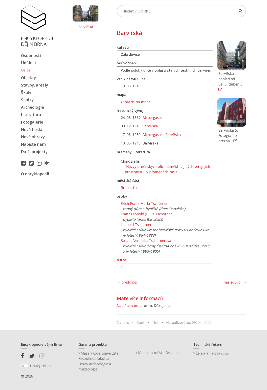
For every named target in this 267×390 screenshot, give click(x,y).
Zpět (141, 322)
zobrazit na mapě (136, 101)
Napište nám (33, 144)
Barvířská (85, 27)
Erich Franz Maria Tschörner (144, 203)
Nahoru (123, 322)
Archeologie (32, 107)
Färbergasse (152, 117)
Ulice (25, 70)
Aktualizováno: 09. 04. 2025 (189, 322)
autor (121, 259)
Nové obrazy (33, 136)
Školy (26, 92)
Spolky (27, 99)
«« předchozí (127, 282)
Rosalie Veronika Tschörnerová (146, 240)
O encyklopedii (35, 173)
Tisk (155, 322)
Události (29, 62)
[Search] (181, 11)
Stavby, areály (34, 85)
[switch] (24, 366)
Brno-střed (130, 187)
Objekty (28, 77)
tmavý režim (40, 365)
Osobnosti (31, 55)
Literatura (31, 114)
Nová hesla (31, 129)
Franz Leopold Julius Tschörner (146, 214)
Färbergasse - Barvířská (161, 134)
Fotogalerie (32, 122)
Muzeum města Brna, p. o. (159, 352)
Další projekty (34, 151)
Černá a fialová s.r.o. (211, 353)
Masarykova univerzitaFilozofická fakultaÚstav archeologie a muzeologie (98, 361)
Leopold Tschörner (136, 224)
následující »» (235, 282)
